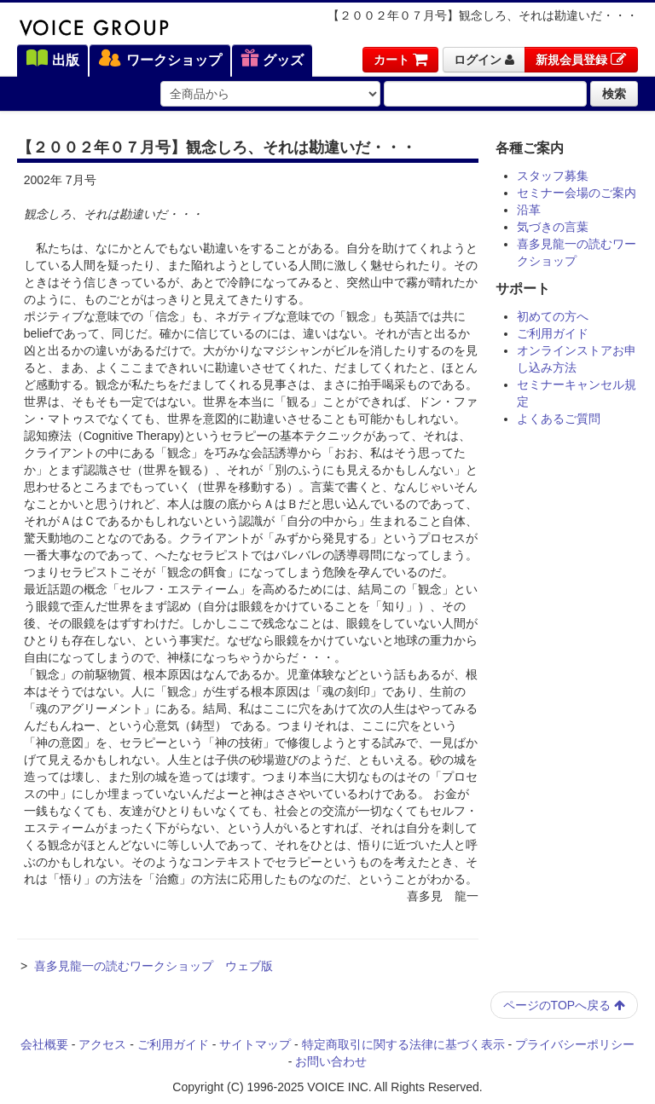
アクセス (102, 1044)
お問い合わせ (331, 1061)
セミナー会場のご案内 (576, 192)
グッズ (272, 59)
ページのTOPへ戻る (564, 1005)
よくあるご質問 (558, 418)
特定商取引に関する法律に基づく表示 (403, 1044)
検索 (614, 94)
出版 (52, 59)
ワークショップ (159, 59)
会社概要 (44, 1044)
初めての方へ (552, 316)
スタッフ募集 (552, 175)
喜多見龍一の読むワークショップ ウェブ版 (153, 966)
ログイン (484, 59)
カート (400, 59)
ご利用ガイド (552, 333)
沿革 (529, 210)
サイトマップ (255, 1044)
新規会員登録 (581, 59)
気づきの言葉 (552, 227)
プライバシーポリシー (575, 1044)
